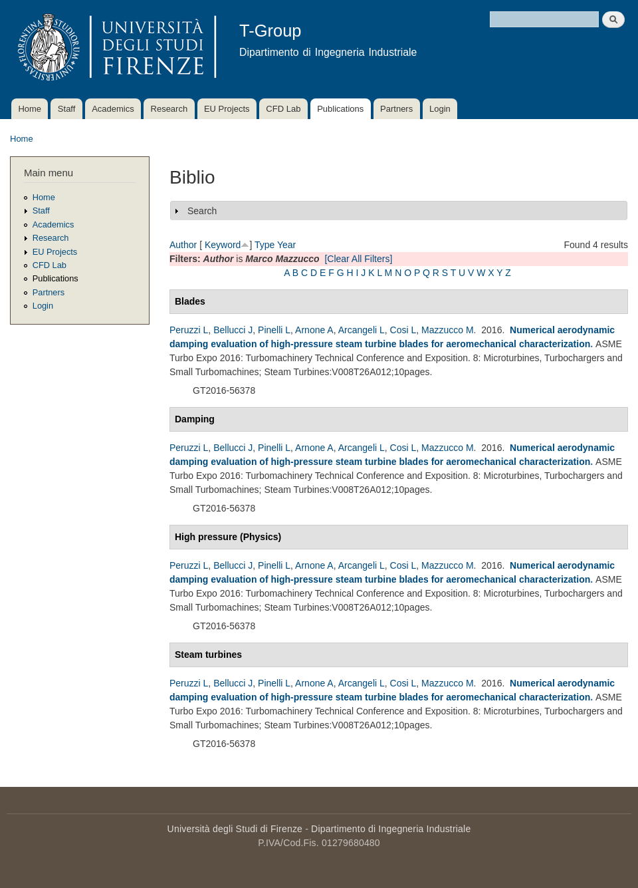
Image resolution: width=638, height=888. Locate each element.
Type (264, 244)
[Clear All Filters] (358, 258)
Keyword (223, 244)
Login (440, 109)
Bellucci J (233, 330)
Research (169, 109)
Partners (396, 109)
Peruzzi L (188, 330)
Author (183, 244)
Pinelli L (274, 330)
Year (286, 244)
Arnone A (314, 330)
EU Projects (227, 109)
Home (29, 109)
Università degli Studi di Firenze (234, 828)
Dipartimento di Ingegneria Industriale (391, 828)
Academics (113, 109)
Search (202, 211)
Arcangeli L (361, 330)
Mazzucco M (447, 330)
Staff (67, 109)
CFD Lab (283, 109)
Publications (340, 109)
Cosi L (403, 330)
